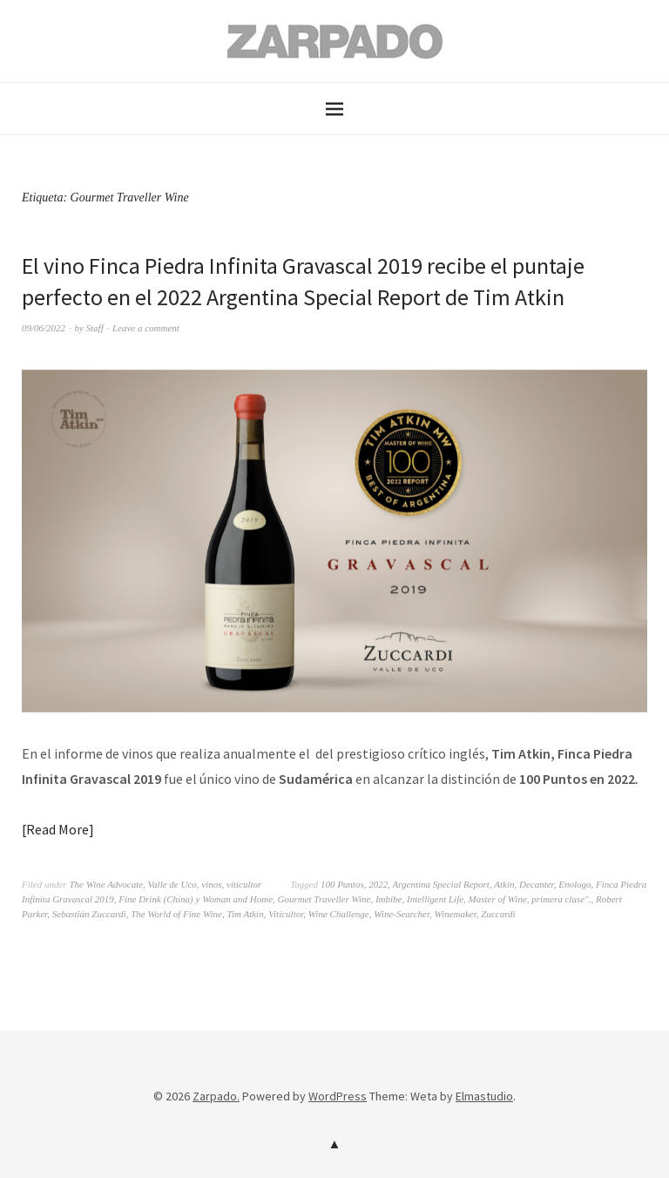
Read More (57, 829)
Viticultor (285, 914)
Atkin (504, 884)
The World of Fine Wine (176, 914)
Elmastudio (484, 1096)
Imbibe (388, 899)
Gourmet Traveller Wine (324, 899)
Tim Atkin (244, 914)
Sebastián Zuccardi (89, 914)
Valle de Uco (172, 884)
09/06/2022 (43, 328)
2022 (378, 884)
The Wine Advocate (106, 884)
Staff (95, 328)
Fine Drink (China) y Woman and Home (195, 899)
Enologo (574, 884)
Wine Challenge (338, 914)
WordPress (337, 1096)
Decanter (536, 884)
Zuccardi (498, 914)
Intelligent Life (435, 899)
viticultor (243, 884)
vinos (211, 884)
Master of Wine (498, 899)
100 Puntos (342, 884)
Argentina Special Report (441, 884)
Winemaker (455, 914)
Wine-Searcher (401, 914)
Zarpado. (216, 1096)
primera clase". (561, 899)
